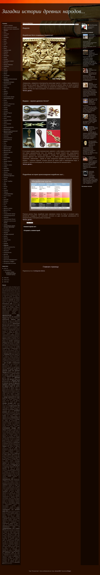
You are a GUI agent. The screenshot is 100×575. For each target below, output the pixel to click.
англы (9, 302)
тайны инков (9, 535)
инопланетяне (15, 418)
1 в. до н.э (4, 286)
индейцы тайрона (13, 415)
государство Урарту (6, 357)
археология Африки (14, 318)
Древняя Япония (8, 174)
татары (3, 539)
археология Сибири (15, 325)
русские (5, 518)
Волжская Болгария (14, 344)
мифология (17, 453)
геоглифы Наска (16, 351)
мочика (4, 459)
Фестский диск (14, 547)
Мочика (5, 186)
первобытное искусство (13, 484)
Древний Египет (14, 379)
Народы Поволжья (8, 64)
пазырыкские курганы (8, 477)
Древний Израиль (6, 380)
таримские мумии (14, 538)
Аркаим (16, 307)
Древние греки (7, 148)
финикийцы (14, 548)
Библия (5, 236)
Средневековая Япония (9, 219)
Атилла (5, 330)
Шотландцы (6, 75)
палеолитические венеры (13, 482)
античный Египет (7, 305)
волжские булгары (9, 346)
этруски (11, 562)
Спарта (3, 524)
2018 (5, 281)
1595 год (10, 287)
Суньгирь (11, 530)
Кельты (5, 155)
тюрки (3, 545)
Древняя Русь (7, 210)
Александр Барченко (6, 297)
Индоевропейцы (8, 120)
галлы (9, 349)
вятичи (3, 349)
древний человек (8, 383)
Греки (5, 41)
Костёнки (4, 442)
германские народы (7, 353)
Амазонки (6, 136)
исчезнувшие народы (9, 428)
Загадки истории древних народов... (43, 12)
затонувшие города (13, 409)
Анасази (6, 177)
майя (16, 447)
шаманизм (15, 556)
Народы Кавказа (8, 161)
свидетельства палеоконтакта (8, 520)
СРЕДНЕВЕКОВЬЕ (8, 193)
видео (18, 342)
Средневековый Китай (9, 215)
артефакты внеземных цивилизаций (10, 309)
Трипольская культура (13, 541)
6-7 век (6, 293)
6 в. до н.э (8, 292)
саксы (14, 518)
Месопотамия (7, 105)
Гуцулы (5, 43)
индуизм (4, 418)
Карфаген (6, 154)
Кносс (12, 438)
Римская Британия (14, 513)
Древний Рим (7, 150)
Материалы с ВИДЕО (9, 261)
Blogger (69, 571)
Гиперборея (7, 230)
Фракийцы (6, 168)
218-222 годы (11, 289)
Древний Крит (7, 129)
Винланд (11, 343)
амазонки (11, 299)
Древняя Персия (8, 113)
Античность (5, 303)
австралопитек (7, 295)
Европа (5, 85)
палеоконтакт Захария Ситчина (11, 481)
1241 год (5, 287)
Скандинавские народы (9, 213)
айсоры (10, 296)
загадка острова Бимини (8, 393)
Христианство (7, 239)
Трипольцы (6, 87)
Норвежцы (6, 66)
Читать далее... (28, 90)
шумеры (12, 560)
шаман (10, 556)
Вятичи (5, 203)
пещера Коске (11, 486)
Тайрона (6, 192)
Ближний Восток (8, 139)
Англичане (6, 33)
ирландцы (17, 419)
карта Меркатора (14, 435)
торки (5, 541)
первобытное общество (7, 485)
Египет (5, 100)
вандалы (16, 339)
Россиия (13, 517)
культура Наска (15, 443)
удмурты (9, 545)
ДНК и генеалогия (14, 363)
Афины (10, 331)
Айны (5, 32)
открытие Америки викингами (9, 476)
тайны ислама (17, 535)
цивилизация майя (9, 552)
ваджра (11, 339)
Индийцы (6, 52)
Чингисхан (6, 554)
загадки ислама (13, 401)
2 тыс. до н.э (17, 287)
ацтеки (10, 332)
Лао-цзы (4, 444)
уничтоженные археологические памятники (11, 546)
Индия (5, 114)
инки (9, 418)
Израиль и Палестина (9, 103)
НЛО (14, 465)
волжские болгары (16, 345)
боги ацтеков (8, 336)
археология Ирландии (7, 320)
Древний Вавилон (6, 377)
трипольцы (4, 542)
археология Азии (6, 316)
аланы (16, 296)
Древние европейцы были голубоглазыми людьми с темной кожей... (93, 86)
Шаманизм (6, 257)
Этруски (6, 172)
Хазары (5, 224)
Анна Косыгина (93, 25)
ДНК (5, 363)
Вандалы (6, 201)
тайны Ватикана (7, 534)
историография (14, 420)
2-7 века (5, 289)
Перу (16, 485)
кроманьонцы (17, 442)
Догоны (5, 46)
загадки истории (7, 403)
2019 (5, 279)
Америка (6, 93)
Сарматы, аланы (8, 165)
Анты (5, 197)
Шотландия (15, 559)
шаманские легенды (6, 557)
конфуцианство (9, 441)
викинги (5, 343)
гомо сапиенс (15, 354)
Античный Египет (8, 137)
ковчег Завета (10, 440)
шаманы (11, 558)
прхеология (11, 508)
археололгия (15, 326)
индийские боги (5, 416)
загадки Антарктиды (16, 395)
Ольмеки (6, 190)
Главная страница (50, 267)
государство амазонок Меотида (11, 356)
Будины (5, 141)
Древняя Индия (9, 386)
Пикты (5, 163)
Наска (5, 188)
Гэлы (5, 44)
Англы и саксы (7, 195)
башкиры (16, 332)
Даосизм (6, 254)
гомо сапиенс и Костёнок (7, 355)
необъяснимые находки (7, 465)
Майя (5, 184)
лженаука (11, 446)
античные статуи (16, 303)
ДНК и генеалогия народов (10, 27)
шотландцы (4, 560)
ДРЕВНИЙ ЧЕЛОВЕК (9, 82)
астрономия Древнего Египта (14, 328)
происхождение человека (8, 505)
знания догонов (7, 414)
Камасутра (9, 432)
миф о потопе (10, 453)
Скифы (5, 166)
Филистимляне (7, 123)
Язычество (6, 256)
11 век (18, 286)
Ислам (5, 241)
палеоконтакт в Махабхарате (14, 480)
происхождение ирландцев (14, 503)
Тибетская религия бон (9, 247)
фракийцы (4, 550)
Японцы (6, 77)
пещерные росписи (10, 487)
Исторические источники (10, 263)
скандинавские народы (7, 523)
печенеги (4, 486)
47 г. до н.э (15, 291)
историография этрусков (7, 421)
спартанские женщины (13, 524)
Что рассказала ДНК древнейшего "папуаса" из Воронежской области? (93, 144)
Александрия (11, 298)
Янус (5, 563)
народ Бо (9, 459)
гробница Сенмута (11, 359)
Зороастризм (7, 248)
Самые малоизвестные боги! (92, 70)
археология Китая (14, 322)
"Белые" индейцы (8, 181)
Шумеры (6, 109)
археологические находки (8, 312)
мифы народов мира (15, 455)
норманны (13, 471)
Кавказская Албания (12, 429)
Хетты (5, 125)
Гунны (5, 145)
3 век (17, 289)
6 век (13, 292)
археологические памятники (9, 313)
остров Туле (15, 475)
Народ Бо (6, 217)
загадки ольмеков (10, 404)
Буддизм (6, 243)
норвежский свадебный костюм (13, 470)
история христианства (13, 424)
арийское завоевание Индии (8, 307)
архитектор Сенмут (6, 327)
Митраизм (6, 250)
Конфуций (16, 441)
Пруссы (5, 212)
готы (13, 357)
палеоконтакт (6, 479)
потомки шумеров (12, 493)
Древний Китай (16, 380)
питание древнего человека (8, 488)
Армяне (5, 35)
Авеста (18, 293)
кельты (18, 437)
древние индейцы (14, 369)
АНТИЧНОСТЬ (7, 134)
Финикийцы (6, 170)
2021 (5, 268)
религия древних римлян (13, 512)
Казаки (5, 57)
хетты (11, 551)
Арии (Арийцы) (7, 116)
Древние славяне (8, 208)
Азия (5, 89)
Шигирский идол (6, 559)
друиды (12, 389)
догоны (6, 364)
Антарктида (15, 302)
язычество (17, 562)
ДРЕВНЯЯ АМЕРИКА (9, 175)
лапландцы (10, 444)
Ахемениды (4, 332)
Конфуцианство (7, 252)
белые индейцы (6, 333)
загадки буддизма (11, 398)
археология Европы (9, 319)
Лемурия (6, 232)
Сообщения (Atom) (39, 271)
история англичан (6, 425)
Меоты (5, 159)
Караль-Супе (4, 435)
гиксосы (18, 353)
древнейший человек (6, 366)
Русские (6, 70)
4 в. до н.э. (15, 290)
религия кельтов (5, 513)
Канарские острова (13, 434)
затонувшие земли (6, 410)
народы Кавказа (16, 459)
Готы (5, 143)
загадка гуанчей (15, 392)
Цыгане (5, 71)
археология (6, 315)
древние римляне (16, 373)
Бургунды (6, 199)
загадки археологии (9, 397)
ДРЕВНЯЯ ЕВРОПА (9, 127)
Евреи (5, 48)
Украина (16, 545)
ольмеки (9, 475)
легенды (16, 444)
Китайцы (6, 59)
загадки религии (13, 405)
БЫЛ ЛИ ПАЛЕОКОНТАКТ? (10, 259)
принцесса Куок (14, 497)
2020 (5, 277)
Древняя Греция (8, 146)
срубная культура (9, 529)
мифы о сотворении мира (9, 457)
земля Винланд (17, 413)
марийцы (16, 448)
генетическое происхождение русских (10, 350)
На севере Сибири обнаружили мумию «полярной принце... (10, 273)
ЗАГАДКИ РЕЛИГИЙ (9, 234)
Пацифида (4, 484)
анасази (13, 301)
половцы (11, 492)
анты (14, 305)
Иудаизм (6, 238)
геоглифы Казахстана (6, 351)
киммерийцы (6, 438)
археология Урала (7, 326)
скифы (16, 523)
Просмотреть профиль (91, 27)
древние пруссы (7, 373)
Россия (5, 94)
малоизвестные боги (6, 448)
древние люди (6, 370)
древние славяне (9, 374)
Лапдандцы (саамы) (9, 61)
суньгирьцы (17, 530)
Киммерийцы (7, 157)
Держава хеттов (16, 361)
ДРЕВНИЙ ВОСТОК (8, 98)
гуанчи (18, 359)
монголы (18, 457)
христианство (17, 551)
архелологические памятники (9, 311)
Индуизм (6, 245)
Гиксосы (6, 102)
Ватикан (4, 340)
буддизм (4, 338)
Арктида (4, 308)
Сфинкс (5, 532)
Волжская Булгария (6, 345)
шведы (16, 558)
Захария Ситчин (8, 413)
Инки (5, 183)
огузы (14, 474)
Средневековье (7, 528)
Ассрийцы (6, 37)
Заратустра (4, 409)
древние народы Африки (15, 372)
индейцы (4, 415)
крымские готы (7, 443)
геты (14, 353)
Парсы (5, 68)
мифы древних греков (9, 454)
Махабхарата (5, 449)
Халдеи (5, 107)
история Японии (13, 426)
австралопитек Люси (15, 295)
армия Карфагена (13, 308)
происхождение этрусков (7, 506)
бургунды (14, 338)
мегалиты (11, 449)
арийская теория (13, 306)
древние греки (10, 368)
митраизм (4, 453)
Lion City (9, 563)
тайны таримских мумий (9, 536)
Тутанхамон (4, 544)
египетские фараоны (11, 391)
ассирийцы (15, 327)
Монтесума (6, 458)
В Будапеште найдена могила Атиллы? (93, 158)
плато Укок (17, 488)
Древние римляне (8, 152)
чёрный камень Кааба (15, 553)
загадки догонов (5, 400)
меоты (17, 449)
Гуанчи (5, 206)
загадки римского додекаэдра (8, 407)
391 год (10, 290)
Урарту (5, 122)
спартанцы (4, 525)
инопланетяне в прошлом (7, 419)
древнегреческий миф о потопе (9, 365)
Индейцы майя (7, 50)
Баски (5, 39)
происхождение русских (11, 504)
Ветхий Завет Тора (11, 342)
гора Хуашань (17, 355)
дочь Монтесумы (14, 364)
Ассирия (6, 111)
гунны (5, 360)
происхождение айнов (6, 498)
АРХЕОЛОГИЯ (7, 84)
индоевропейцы (14, 416)
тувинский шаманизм (13, 542)
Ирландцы (6, 55)
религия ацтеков (11, 511)
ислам (6, 420)
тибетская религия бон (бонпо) (13, 540)
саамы (10, 518)
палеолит (4, 482)
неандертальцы (14, 464)
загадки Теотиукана (14, 408)
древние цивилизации (12, 376)
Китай (5, 118)
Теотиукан (10, 539)
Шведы (5, 73)
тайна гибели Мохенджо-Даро (13, 533)
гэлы (9, 360)
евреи (16, 389)
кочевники (10, 442)
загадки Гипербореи (13, 399)
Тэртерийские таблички (13, 544)
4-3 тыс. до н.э (8, 291)
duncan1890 (58, 571)
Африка (6, 91)
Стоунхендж (17, 529)
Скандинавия (14, 522)
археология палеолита (6, 323)
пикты (17, 487)
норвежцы (6, 471)
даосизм (13, 360)
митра (16, 452)
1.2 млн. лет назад (12, 286)
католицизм (11, 436)
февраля (7, 270)
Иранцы (6, 53)
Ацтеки (5, 179)
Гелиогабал (15, 349)
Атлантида (6, 229)
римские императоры (7, 514)
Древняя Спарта (14, 388)
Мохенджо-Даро (14, 458)
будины (9, 338)
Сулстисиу (6, 530)
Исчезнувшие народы (9, 96)
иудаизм (4, 429)
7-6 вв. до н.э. (12, 293)
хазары (10, 550)
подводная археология (9, 490)
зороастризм (15, 414)
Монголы (6, 62)
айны (5, 296)
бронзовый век (15, 337)
